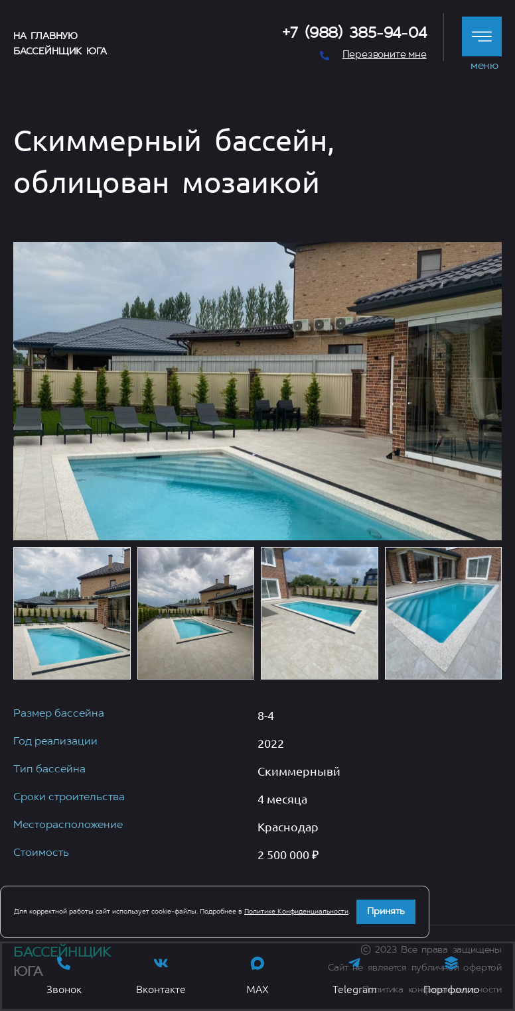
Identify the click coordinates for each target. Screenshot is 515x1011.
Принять (386, 912)
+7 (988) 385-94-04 (354, 34)
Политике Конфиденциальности (296, 912)
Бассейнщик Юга (59, 52)
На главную (45, 37)
